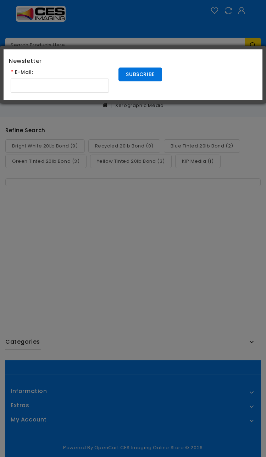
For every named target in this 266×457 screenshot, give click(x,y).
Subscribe (140, 74)
